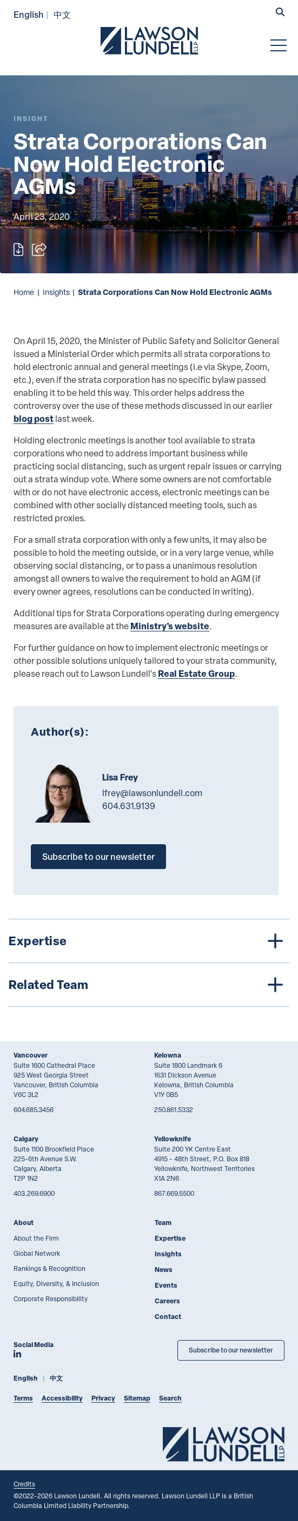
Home (24, 292)
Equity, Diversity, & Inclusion (56, 1283)
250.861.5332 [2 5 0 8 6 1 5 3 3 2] (173, 1109)
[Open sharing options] (39, 249)
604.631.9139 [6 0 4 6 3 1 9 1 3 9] (128, 806)
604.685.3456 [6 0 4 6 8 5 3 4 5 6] (34, 1109)
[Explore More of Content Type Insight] (31, 118)
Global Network (37, 1253)
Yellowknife (172, 1138)
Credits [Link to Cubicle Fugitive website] (24, 1483)
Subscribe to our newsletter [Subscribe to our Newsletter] (231, 1350)
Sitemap (137, 1398)
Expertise (170, 1238)
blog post (34, 418)
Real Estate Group (196, 673)
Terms (23, 1398)
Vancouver (31, 1055)
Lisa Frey (120, 777)
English (29, 14)
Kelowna (167, 1055)
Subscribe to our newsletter (98, 856)
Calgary (26, 1138)
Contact (168, 1316)
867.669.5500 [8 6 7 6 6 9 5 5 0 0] (174, 1193)
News (164, 1269)
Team (163, 1222)
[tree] (149, 963)
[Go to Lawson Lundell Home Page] (149, 40)
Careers (167, 1300)
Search (170, 1398)
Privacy (103, 1398)
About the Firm (36, 1238)
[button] (280, 12)
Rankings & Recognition (49, 1268)
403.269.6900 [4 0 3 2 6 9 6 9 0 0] (34, 1193)
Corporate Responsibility (51, 1298)
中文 (62, 14)
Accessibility (62, 1398)
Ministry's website (169, 626)
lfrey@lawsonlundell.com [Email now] (152, 793)
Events (166, 1285)
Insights (56, 292)
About (24, 1222)
